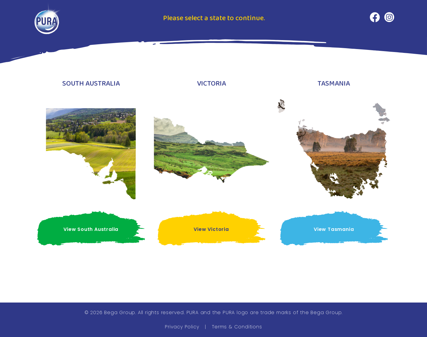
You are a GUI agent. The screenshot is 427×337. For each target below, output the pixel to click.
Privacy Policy (182, 326)
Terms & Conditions (237, 326)
